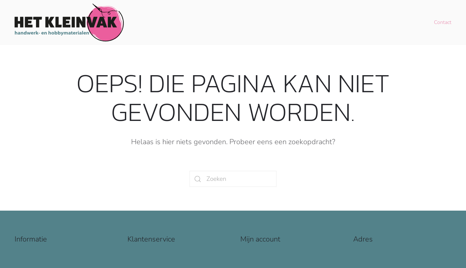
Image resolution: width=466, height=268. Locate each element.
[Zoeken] (233, 179)
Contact (442, 22)
